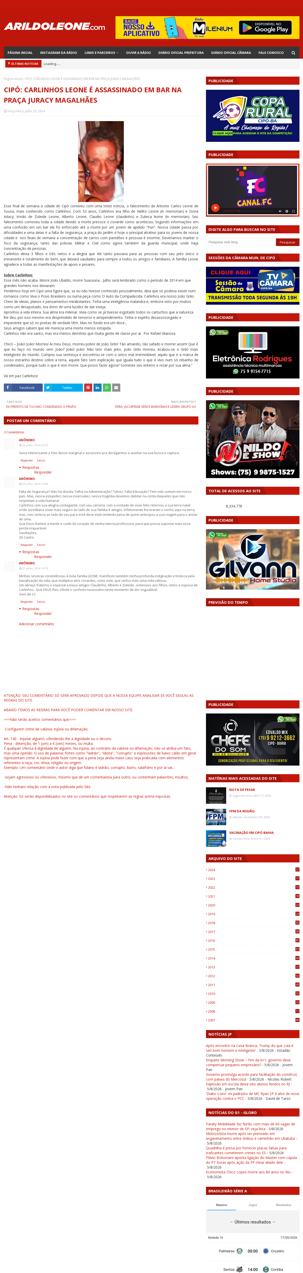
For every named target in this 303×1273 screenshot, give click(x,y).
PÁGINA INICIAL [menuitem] (20, 52)
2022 (253, 887)
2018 (253, 923)
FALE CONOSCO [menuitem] (271, 52)
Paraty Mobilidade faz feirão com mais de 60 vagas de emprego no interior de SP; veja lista (250, 1126)
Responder (26, 460)
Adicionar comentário (36, 623)
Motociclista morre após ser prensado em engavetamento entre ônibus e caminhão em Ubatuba (250, 1136)
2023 (253, 878)
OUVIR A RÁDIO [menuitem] (138, 52)
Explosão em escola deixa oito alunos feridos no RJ (248, 1084)
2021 (253, 896)
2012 (253, 976)
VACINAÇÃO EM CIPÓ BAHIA (251, 832)
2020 (253, 905)
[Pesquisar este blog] (241, 242)
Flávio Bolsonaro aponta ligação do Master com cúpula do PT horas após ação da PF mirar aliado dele (251, 1160)
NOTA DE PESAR (242, 789)
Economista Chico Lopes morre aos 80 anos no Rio (248, 1172)
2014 (253, 958)
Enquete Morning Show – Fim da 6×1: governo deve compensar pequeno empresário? (248, 1062)
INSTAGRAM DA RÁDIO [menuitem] (58, 52)
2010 (253, 993)
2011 (253, 984)
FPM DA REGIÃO (242, 811)
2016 (253, 940)
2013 (253, 967)
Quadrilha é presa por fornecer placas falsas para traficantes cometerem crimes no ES (246, 1150)
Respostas (30, 467)
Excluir (41, 460)
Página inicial (13, 79)
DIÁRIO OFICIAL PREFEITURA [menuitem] (181, 52)
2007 (253, 1020)
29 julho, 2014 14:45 (35, 484)
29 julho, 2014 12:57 (35, 445)
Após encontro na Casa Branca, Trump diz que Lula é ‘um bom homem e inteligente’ (249, 1048)
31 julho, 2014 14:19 (35, 568)
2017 (253, 931)
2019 (253, 914)
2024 (253, 869)
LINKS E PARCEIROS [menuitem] (100, 52)
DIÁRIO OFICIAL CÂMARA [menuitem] (231, 52)
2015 (253, 949)
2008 (253, 1011)
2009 (253, 1002)
